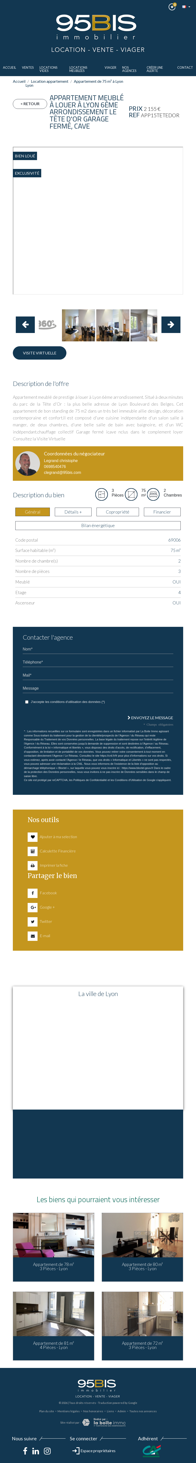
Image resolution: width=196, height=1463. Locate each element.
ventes (28, 67)
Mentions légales (69, 1411)
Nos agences (129, 69)
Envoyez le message (150, 717)
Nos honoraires (93, 1411)
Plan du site (46, 1411)
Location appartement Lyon (46, 83)
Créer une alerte (155, 69)
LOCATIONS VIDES (48, 69)
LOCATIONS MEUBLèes (78, 69)
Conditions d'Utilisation (128, 780)
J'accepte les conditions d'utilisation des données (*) (68, 702)
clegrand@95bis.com (62, 472)
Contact (185, 67)
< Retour (29, 103)
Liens (110, 1411)
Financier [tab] (162, 512)
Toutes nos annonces (143, 1411)
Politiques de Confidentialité (90, 780)
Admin (122, 1411)
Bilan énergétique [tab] (98, 525)
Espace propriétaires (94, 1450)
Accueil (9, 67)
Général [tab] (32, 512)
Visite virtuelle (39, 352)
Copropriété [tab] (117, 512)
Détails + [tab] (73, 512)
